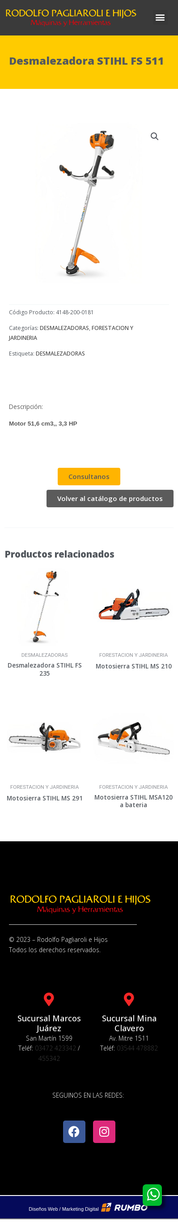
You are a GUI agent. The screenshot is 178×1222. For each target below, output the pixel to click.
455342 (49, 1058)
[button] (160, 17)
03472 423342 (55, 1048)
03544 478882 (137, 1048)
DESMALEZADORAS (64, 328)
